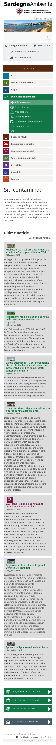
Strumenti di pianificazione (26, 121)
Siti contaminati (20, 57)
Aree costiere (19, 111)
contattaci (48, 740)
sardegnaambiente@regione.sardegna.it (20, 734)
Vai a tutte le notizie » (40, 237)
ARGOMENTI (42, 45)
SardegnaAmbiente (16, 45)
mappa (38, 740)
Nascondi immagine (43, 18)
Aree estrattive (19, 107)
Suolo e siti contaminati (24, 51)
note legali (28, 740)
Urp (12, 130)
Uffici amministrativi (20, 126)
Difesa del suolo (20, 116)
